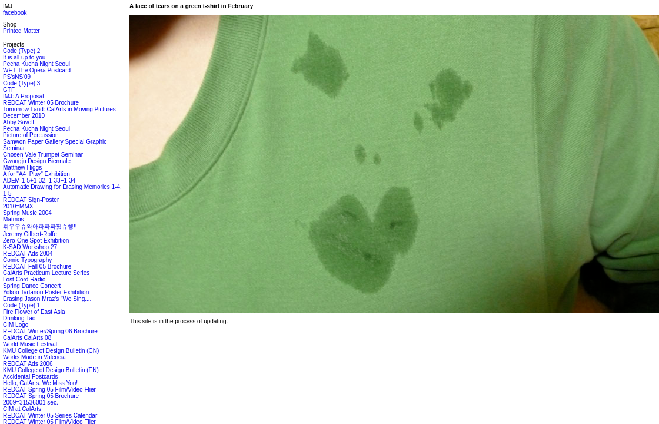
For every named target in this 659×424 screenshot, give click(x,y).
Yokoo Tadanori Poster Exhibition (46, 292)
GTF (9, 90)
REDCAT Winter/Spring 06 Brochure (50, 331)
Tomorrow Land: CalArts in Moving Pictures (59, 109)
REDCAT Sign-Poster (31, 200)
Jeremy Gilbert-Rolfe (30, 234)
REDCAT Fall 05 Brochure (37, 266)
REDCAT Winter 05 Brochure (41, 103)
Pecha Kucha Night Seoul (36, 64)
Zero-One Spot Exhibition (36, 240)
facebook (15, 12)
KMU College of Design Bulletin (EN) (51, 370)
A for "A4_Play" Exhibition (36, 174)
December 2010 (24, 115)
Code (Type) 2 (21, 51)
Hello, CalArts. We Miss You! (40, 383)
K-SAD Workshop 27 (30, 247)
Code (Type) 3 (21, 83)
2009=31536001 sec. (30, 402)
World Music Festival (30, 344)
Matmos (13, 219)
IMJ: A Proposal (23, 96)
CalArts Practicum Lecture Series (46, 273)
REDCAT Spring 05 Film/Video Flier (49, 389)
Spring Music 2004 (27, 213)
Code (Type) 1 (21, 305)
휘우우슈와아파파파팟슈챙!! (40, 226)
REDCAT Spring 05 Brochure (41, 396)
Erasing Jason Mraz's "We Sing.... (47, 299)
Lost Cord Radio (24, 279)
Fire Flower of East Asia (34, 312)
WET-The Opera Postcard (37, 70)
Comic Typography (27, 260)
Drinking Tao (19, 318)
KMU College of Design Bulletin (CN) (51, 350)
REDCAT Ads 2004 (28, 253)
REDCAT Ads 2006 (28, 363)
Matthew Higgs (22, 167)
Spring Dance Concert (32, 286)
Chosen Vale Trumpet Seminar (43, 154)
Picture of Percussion (31, 135)
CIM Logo (15, 325)
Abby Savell (18, 122)
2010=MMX (18, 206)
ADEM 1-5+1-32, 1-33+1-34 (39, 180)
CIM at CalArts (22, 409)
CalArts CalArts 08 (27, 337)
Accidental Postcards (30, 376)
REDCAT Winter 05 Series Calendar (50, 415)
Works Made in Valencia (34, 357)
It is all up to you (24, 57)
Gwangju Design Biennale (37, 161)
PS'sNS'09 (17, 77)
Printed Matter (21, 31)
